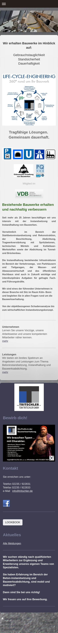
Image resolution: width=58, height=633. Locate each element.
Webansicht (50, 622)
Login (53, 618)
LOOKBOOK (12, 522)
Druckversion (11, 618)
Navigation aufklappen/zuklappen (29, 4)
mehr (5, 341)
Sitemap (6, 622)
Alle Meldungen (12, 543)
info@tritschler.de (22, 491)
